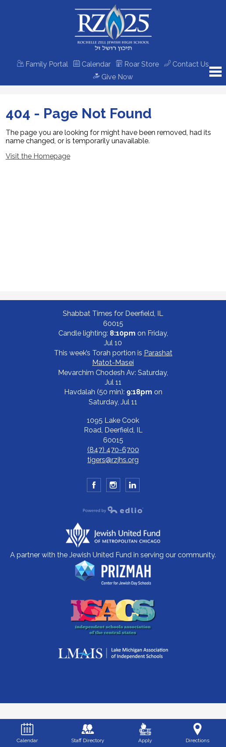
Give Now (113, 77)
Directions (197, 733)
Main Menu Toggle (215, 72)
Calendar (92, 64)
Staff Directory (87, 733)
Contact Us (186, 64)
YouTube (133, 486)
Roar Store (137, 64)
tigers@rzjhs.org (113, 460)
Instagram (113, 486)
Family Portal (42, 64)
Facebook (94, 486)
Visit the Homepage (38, 156)
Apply (145, 733)
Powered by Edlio (113, 509)
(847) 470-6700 (113, 450)
